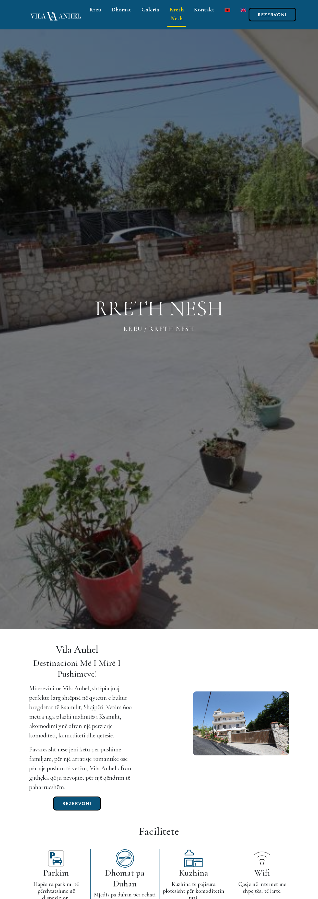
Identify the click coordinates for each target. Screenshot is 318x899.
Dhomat (121, 9)
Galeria (150, 9)
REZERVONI (272, 14)
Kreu (95, 9)
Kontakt (204, 9)
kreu (133, 329)
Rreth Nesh (176, 14)
